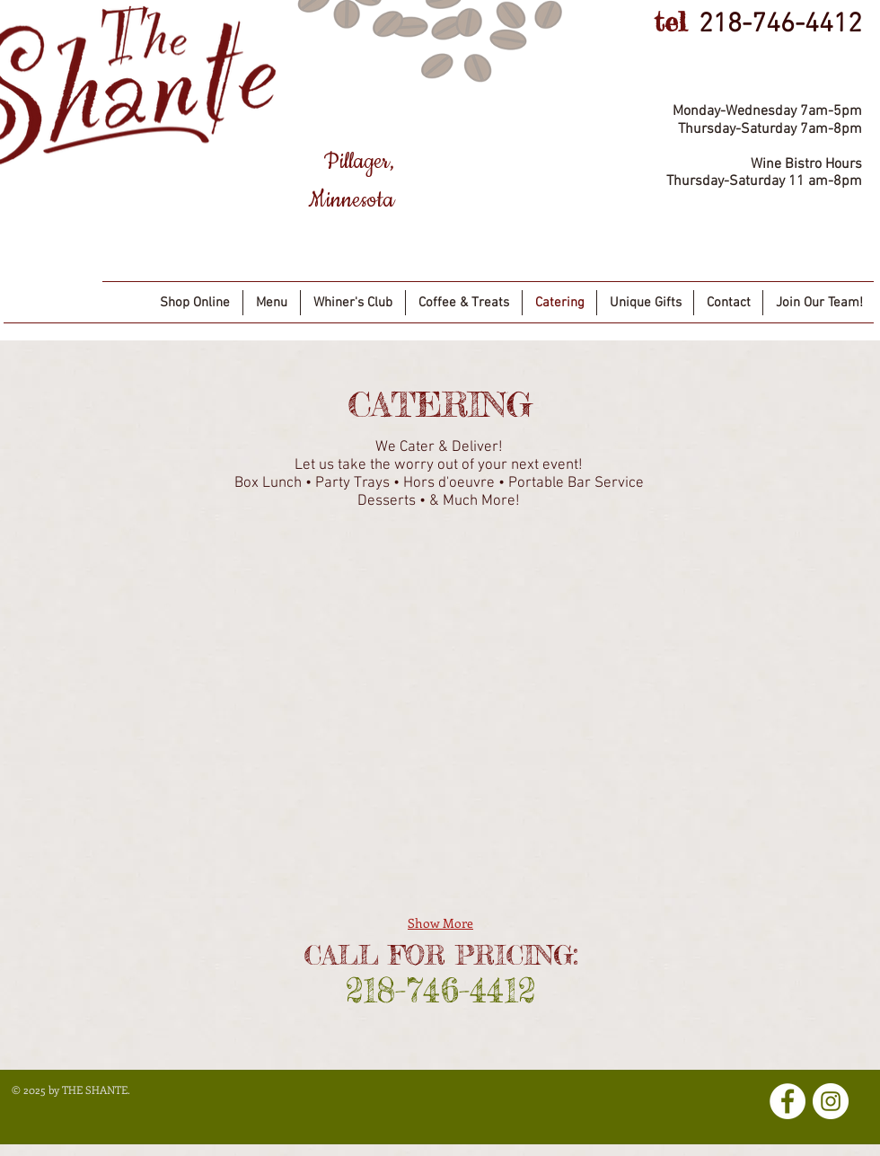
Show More (440, 922)
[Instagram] (831, 1101)
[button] (124, 625)
